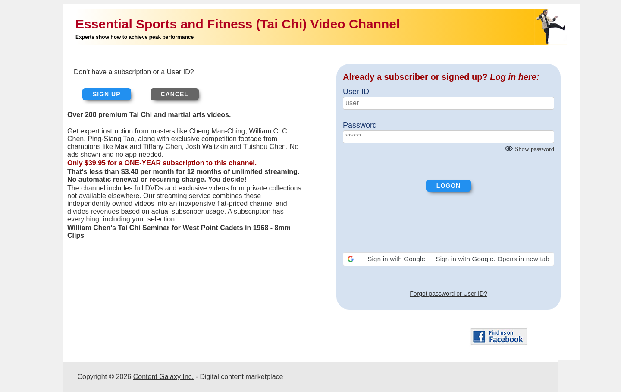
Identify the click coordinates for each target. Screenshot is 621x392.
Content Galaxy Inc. (163, 376)
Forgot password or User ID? (448, 293)
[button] (448, 259)
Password (360, 125)
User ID (356, 91)
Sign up (107, 94)
